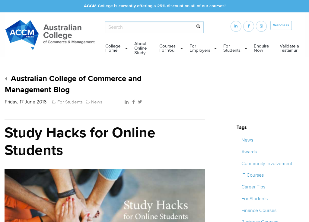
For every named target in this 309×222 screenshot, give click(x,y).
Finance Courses (258, 210)
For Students (232, 48)
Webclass (281, 25)
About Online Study (140, 48)
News (247, 140)
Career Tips (253, 187)
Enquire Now (261, 48)
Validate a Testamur (289, 48)
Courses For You (167, 48)
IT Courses (252, 175)
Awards (249, 152)
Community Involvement (266, 164)
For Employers (200, 48)
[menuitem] (114, 48)
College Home (112, 48)
